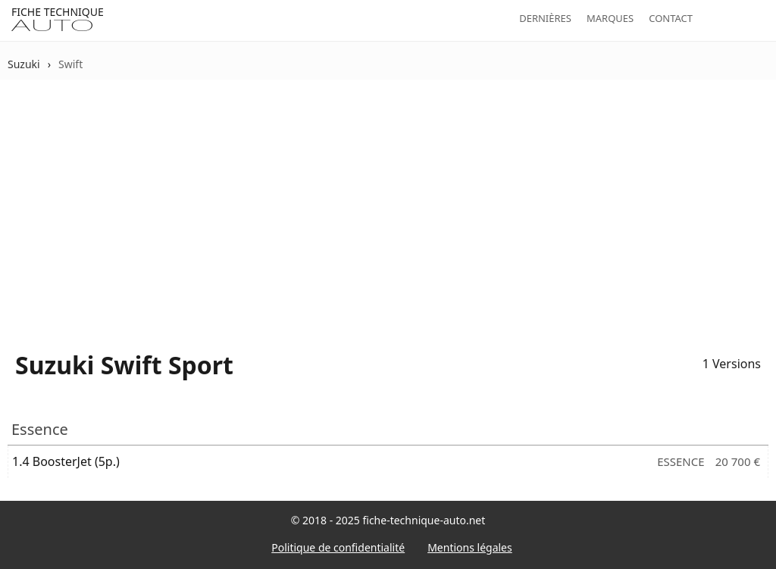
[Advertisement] (388, 205)
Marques (610, 18)
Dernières (545, 18)
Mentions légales (469, 547)
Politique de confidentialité (338, 547)
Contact (671, 18)
